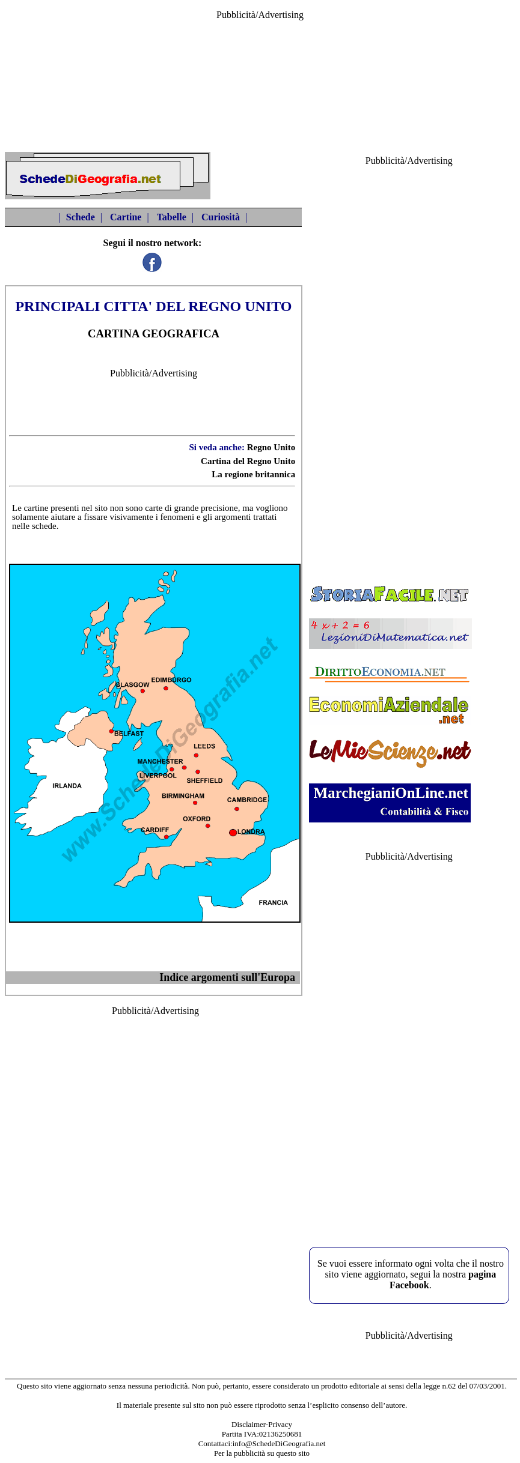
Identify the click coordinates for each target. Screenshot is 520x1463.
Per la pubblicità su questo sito (262, 1453)
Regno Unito (271, 447)
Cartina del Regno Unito (248, 461)
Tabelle (171, 217)
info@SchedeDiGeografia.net (279, 1443)
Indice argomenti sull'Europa (227, 977)
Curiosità (220, 217)
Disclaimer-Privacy (261, 1424)
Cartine (125, 217)
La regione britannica (253, 474)
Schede (80, 217)
